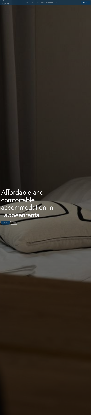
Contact (37, 2)
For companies (49, 2)
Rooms (31, 2)
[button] (62, 3)
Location (43, 2)
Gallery (56, 2)
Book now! (5, 223)
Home (27, 2)
